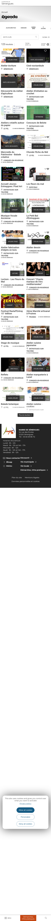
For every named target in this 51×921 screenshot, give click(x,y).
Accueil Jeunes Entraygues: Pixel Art (11, 185)
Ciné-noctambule (35, 65)
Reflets (4, 374)
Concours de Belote (36, 122)
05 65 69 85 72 (29, 437)
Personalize (25, 817)
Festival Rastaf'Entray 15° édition (12, 312)
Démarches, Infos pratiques (28, 918)
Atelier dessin (33, 247)
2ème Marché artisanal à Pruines (38, 312)
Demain (23, 28)
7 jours (43, 27)
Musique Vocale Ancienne (9, 216)
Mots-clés (7, 37)
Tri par (28, 44)
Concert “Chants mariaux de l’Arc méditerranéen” (34, 282)
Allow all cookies (25, 810)
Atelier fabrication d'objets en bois (10, 248)
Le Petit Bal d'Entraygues (32, 216)
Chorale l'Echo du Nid (37, 152)
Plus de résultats (25, 415)
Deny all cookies (25, 824)
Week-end (33, 27)
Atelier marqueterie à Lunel (37, 375)
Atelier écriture (8, 65)
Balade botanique (10, 404)
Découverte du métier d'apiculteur (12, 92)
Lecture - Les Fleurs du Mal (12, 280)
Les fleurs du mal (35, 184)
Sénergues (7, 3)
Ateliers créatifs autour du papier (12, 123)
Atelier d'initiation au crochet (36, 92)
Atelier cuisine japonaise (33, 344)
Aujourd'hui (11, 28)
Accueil (5, 12)
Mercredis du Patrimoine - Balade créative (11, 154)
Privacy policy (25, 804)
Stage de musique (10, 343)
